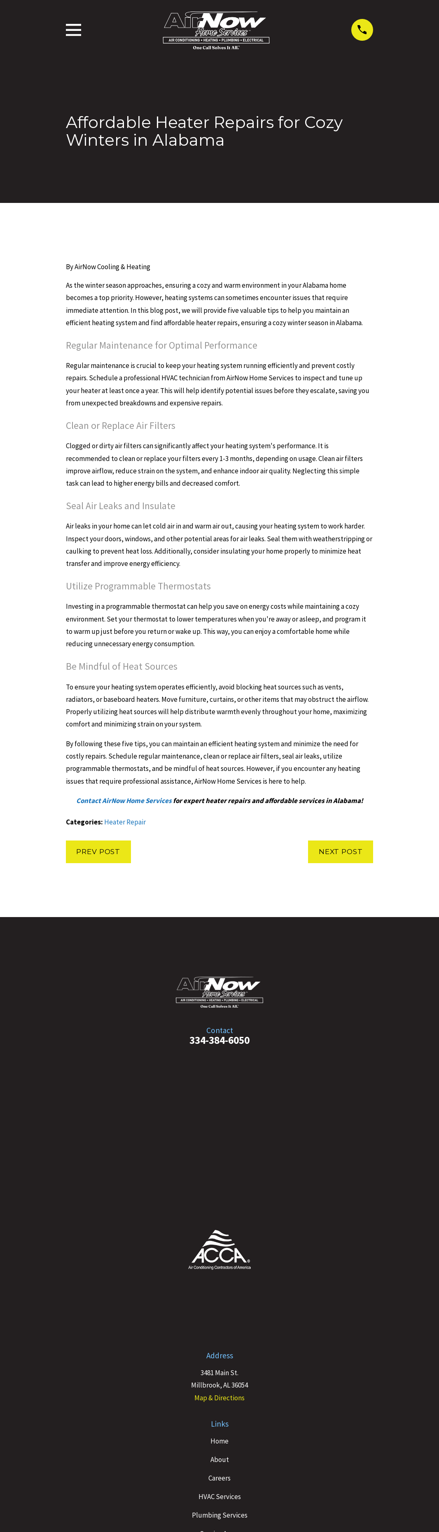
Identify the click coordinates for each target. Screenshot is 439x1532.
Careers (219, 1478)
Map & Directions (219, 1397)
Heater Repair (125, 822)
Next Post (341, 851)
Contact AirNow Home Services (124, 800)
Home (219, 1441)
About (219, 1459)
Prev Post (98, 851)
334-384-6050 (219, 1040)
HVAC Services (219, 1496)
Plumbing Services (220, 1515)
